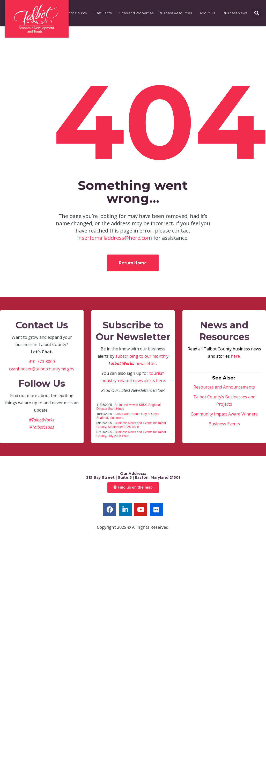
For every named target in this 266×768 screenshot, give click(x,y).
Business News (236, 13)
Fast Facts (104, 13)
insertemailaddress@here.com (114, 237)
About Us (208, 13)
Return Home (133, 263)
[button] (256, 13)
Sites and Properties (136, 13)
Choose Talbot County (69, 13)
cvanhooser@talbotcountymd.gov (41, 369)
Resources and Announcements (224, 387)
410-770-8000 (41, 361)
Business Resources (176, 13)
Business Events (224, 424)
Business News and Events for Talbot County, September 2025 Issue (131, 425)
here (235, 356)
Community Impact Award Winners (224, 414)
